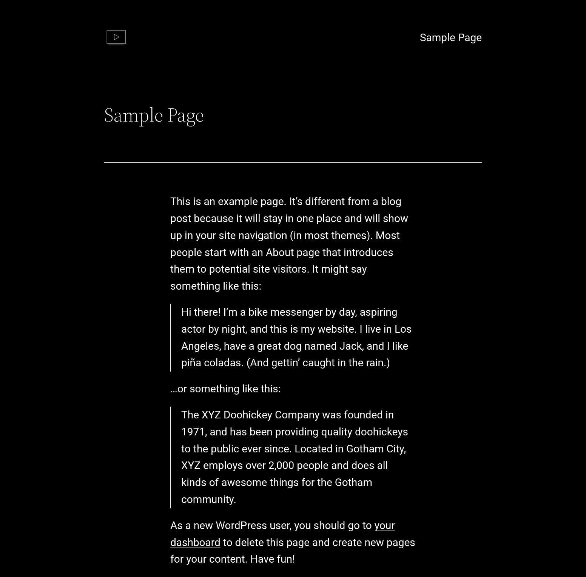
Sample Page (451, 37)
